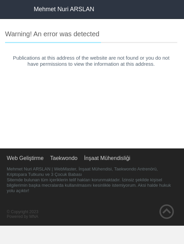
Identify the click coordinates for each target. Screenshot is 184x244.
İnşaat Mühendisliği (107, 158)
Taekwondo (64, 158)
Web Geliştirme (25, 158)
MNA (33, 216)
